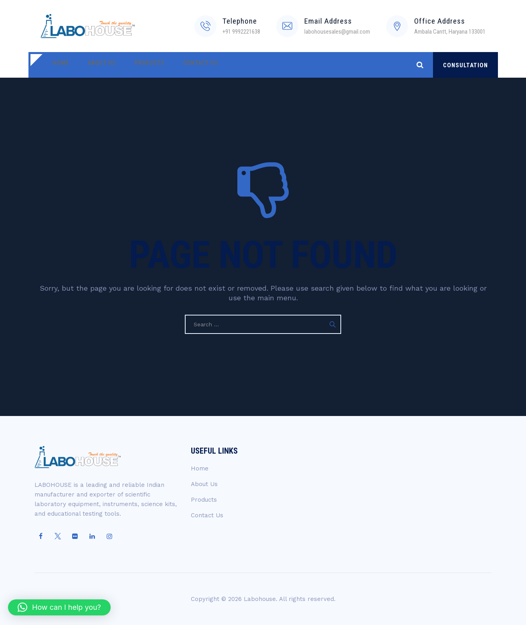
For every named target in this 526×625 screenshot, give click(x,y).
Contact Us (183, 65)
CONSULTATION (465, 65)
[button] (59, 607)
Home (59, 65)
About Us (95, 65)
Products (137, 65)
